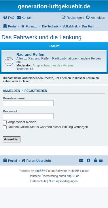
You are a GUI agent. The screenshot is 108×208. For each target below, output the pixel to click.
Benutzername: (14, 98)
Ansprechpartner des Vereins (53, 65)
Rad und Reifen (30, 54)
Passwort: (10, 111)
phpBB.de (73, 176)
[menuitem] (8, 17)
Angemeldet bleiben (19, 122)
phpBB (39, 170)
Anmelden (11, 90)
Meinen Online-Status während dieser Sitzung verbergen (45, 127)
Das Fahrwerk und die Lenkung (41, 37)
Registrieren (35, 90)
